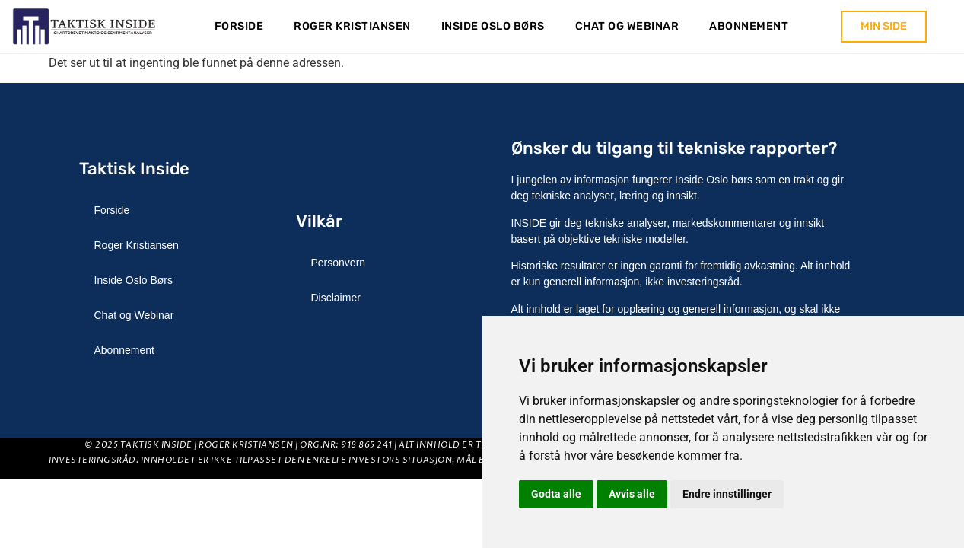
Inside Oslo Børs (493, 26)
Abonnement (748, 26)
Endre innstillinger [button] (727, 494)
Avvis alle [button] (632, 494)
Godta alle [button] (556, 494)
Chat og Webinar (627, 26)
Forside (239, 26)
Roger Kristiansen (352, 26)
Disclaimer (336, 298)
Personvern (338, 262)
